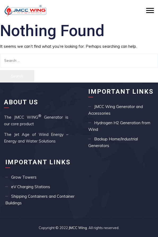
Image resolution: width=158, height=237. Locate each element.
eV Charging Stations (30, 186)
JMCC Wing (78, 228)
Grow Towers (24, 177)
